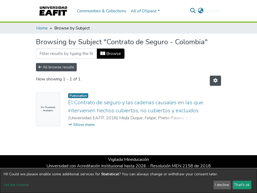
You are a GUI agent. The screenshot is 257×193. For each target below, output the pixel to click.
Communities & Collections (101, 11)
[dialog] (128, 181)
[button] (200, 11)
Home (42, 28)
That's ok (242, 184)
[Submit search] (193, 11)
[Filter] (66, 54)
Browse (110, 54)
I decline (222, 184)
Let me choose (16, 184)
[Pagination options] (215, 81)
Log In (211, 11)
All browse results (56, 67)
